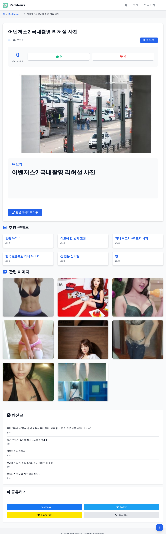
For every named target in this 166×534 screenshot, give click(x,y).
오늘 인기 (149, 5)
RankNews (13, 14)
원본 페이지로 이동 (25, 212)
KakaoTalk (44, 515)
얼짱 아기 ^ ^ (13, 238)
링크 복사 (122, 515)
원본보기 (149, 40)
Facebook (44, 507)
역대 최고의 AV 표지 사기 (131, 238)
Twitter (121, 507)
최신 (135, 5)
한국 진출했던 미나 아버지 (22, 256)
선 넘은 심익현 (69, 256)
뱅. (117, 256)
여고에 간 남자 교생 (73, 238)
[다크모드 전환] (159, 527)
